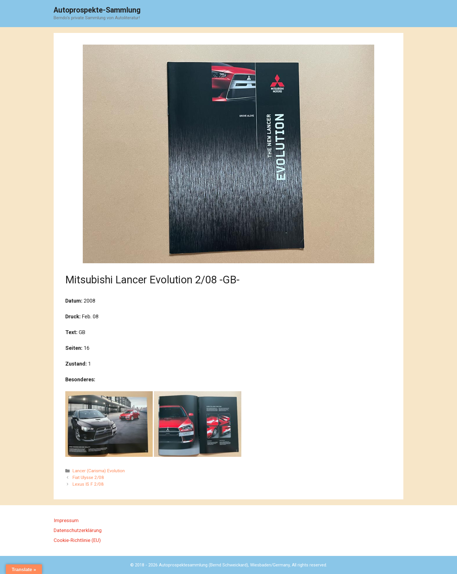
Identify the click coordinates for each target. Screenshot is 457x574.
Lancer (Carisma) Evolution (98, 470)
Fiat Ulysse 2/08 (88, 477)
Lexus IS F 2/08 (88, 484)
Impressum (66, 520)
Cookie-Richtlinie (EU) (77, 540)
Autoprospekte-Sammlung (97, 10)
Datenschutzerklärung (78, 530)
